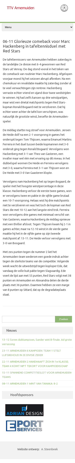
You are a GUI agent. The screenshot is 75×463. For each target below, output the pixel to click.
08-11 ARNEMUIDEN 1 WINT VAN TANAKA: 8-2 (30, 383)
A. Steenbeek (49, 449)
